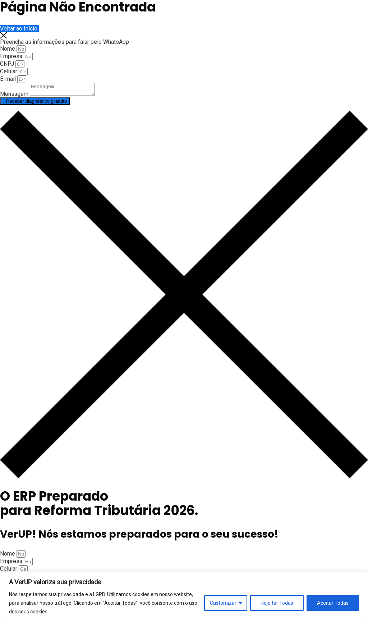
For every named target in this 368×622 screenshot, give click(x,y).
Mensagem (15, 96)
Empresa (12, 56)
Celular (9, 71)
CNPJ (7, 63)
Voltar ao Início (19, 28)
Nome (8, 48)
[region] (184, 596)
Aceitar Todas (333, 603)
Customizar (223, 603)
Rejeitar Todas (277, 603)
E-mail (8, 78)
